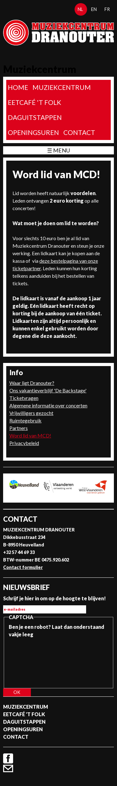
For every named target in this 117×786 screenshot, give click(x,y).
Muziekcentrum (61, 87)
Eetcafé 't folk (34, 102)
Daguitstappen (35, 117)
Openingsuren (33, 132)
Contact (79, 132)
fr (107, 9)
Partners (18, 428)
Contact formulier (23, 567)
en (94, 9)
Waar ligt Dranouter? (31, 383)
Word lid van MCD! (30, 435)
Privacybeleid (24, 443)
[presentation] (34, 660)
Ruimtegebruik (25, 420)
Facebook (8, 758)
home (18, 87)
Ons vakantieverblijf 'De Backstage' (47, 390)
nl (80, 9)
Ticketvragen (23, 398)
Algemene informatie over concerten (48, 405)
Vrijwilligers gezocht (31, 413)
